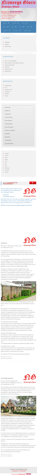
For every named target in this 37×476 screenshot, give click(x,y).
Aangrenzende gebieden (10, 64)
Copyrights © (7, 91)
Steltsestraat (7, 137)
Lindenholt (16, 30)
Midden (4, 26)
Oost (13, 26)
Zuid (21, 26)
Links (6, 87)
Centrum (6, 155)
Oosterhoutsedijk (8, 123)
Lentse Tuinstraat (8, 117)
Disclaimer (7, 93)
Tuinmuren (6, 194)
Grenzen (26, 30)
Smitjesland (7, 133)
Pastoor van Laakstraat (10, 130)
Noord (6, 157)
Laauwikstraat (8, 114)
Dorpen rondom (8, 46)
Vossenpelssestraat (9, 143)
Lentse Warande (8, 120)
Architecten (7, 67)
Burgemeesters (8, 71)
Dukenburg (5, 30)
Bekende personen (8, 69)
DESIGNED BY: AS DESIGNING (18, 470)
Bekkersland (7, 107)
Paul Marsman (21, 474)
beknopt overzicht (8, 89)
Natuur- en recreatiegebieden (11, 60)
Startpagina (7, 42)
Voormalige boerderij (8, 196)
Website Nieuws (8, 85)
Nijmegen (7, 44)
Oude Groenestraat (9, 127)
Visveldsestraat (8, 140)
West (28, 26)
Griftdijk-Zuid (7, 110)
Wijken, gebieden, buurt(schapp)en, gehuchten (14, 62)
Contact (6, 95)
